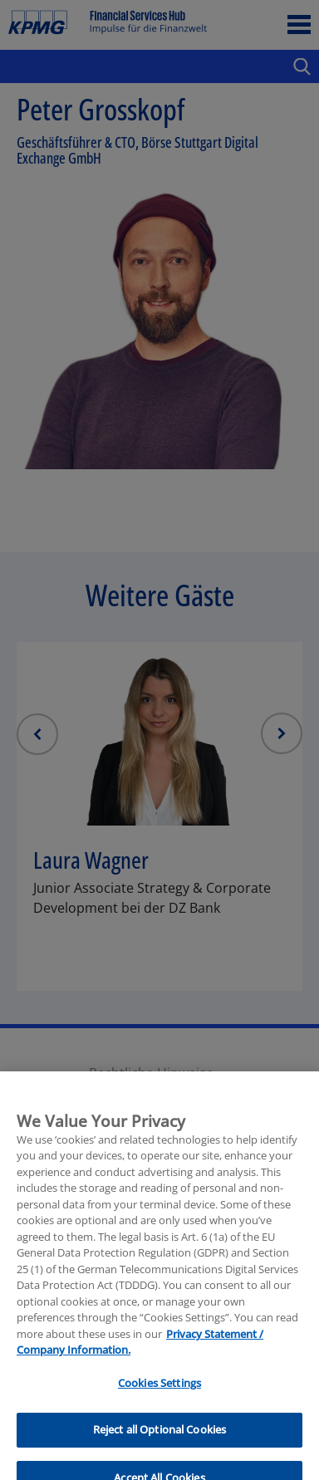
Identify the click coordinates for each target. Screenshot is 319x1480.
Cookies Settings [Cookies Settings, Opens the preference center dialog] (159, 1406)
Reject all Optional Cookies (160, 1454)
